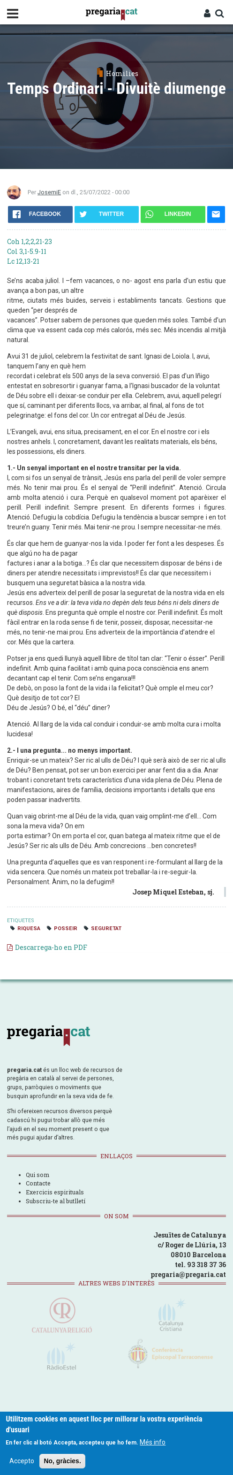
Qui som (37, 1174)
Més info (152, 1442)
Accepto (21, 1461)
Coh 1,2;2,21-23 (29, 241)
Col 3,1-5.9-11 (26, 251)
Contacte (38, 1183)
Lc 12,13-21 (23, 261)
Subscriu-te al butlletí (55, 1201)
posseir (65, 928)
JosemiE (49, 192)
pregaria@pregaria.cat (188, 1274)
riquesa (28, 928)
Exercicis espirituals (55, 1192)
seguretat (106, 928)
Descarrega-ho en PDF (51, 947)
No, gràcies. (62, 1461)
